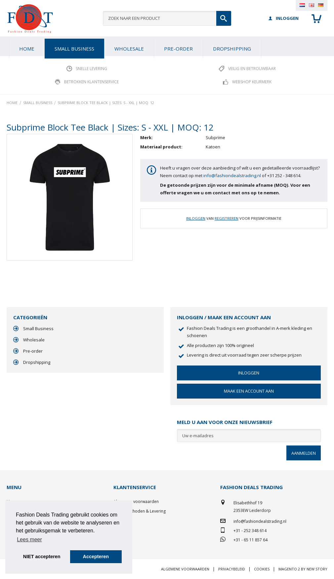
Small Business (38, 328)
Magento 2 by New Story (302, 568)
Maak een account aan (249, 391)
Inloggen (195, 218)
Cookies (262, 568)
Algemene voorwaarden (136, 501)
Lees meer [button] (29, 539)
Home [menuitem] (26, 48)
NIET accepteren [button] (42, 556)
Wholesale (34, 340)
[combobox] (167, 18)
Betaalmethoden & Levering (139, 511)
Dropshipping (36, 362)
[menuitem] (74, 48)
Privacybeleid (231, 568)
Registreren (226, 218)
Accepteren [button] (96, 556)
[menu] (167, 46)
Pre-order (33, 351)
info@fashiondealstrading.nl (232, 175)
